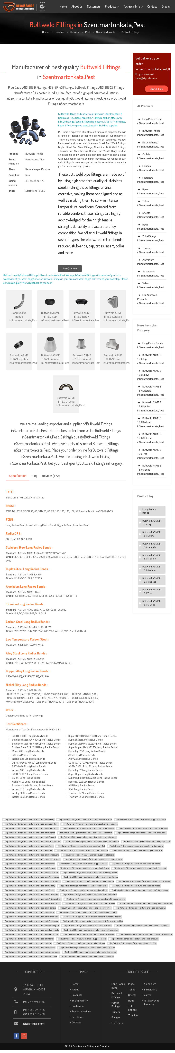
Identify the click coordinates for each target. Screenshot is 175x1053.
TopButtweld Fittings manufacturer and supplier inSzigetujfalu (32, 926)
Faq (34, 476)
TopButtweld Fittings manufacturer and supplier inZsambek (31, 956)
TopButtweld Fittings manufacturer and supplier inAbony (29, 820)
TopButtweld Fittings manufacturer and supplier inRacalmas (146, 903)
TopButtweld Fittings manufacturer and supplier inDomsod (30, 837)
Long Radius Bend (119, 986)
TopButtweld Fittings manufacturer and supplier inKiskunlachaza (94, 859)
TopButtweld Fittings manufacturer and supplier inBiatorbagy (32, 824)
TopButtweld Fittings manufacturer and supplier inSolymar (86, 908)
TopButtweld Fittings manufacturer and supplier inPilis (83, 890)
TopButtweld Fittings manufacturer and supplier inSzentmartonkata (93, 917)
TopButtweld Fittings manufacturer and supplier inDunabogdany (89, 837)
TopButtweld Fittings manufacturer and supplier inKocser (30, 864)
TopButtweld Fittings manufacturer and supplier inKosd (136, 864)
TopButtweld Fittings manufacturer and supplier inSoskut (141, 908)
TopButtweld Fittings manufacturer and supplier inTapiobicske (32, 930)
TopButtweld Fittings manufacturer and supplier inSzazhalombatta (88, 912)
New (27, 175)
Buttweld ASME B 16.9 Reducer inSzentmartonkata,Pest (150, 422)
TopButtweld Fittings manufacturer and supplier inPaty (84, 886)
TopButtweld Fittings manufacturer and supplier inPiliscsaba (31, 895)
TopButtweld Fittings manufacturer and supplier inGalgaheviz (136, 846)
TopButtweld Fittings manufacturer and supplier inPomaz (90, 903)
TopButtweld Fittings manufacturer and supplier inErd (147, 842)
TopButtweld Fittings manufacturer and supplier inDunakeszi (92, 842)
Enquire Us (156, 88)
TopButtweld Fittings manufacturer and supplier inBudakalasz (91, 824)
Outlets (116, 1012)
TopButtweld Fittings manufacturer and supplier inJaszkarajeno (33, 859)
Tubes (131, 989)
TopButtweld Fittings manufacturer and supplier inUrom (81, 943)
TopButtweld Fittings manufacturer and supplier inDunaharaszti (33, 842)
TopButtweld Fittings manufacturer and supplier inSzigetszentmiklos (93, 921)
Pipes (131, 984)
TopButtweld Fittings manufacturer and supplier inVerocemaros (32, 952)
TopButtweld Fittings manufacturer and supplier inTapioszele (31, 934)
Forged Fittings (116, 1004)
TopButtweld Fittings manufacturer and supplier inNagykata (141, 868)
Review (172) (51, 476)
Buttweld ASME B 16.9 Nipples (151, 557)
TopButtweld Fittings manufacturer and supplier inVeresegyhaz (87, 948)
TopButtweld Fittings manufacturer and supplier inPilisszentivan (33, 899)
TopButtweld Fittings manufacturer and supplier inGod (28, 850)
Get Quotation (70, 268)
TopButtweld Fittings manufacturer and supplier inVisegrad (91, 952)
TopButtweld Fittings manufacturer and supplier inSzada (29, 912)
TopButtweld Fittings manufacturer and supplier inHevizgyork (32, 855)
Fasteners (117, 1023)
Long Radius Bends (149, 511)
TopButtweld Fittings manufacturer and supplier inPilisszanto (90, 895)
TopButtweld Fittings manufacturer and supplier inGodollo (83, 850)
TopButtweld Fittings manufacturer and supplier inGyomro (138, 850)
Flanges (116, 1017)
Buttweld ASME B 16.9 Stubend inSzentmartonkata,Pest (150, 438)
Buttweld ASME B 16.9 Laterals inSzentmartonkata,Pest (150, 390)
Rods (131, 1000)
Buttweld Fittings (117, 995)
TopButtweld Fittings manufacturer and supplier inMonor (85, 868)
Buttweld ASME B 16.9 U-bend (151, 603)
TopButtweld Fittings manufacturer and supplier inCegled (30, 833)
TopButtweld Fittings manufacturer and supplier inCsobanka (86, 833)
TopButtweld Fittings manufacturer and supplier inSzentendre (32, 917)
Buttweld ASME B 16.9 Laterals (151, 545)
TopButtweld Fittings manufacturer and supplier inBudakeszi (31, 828)
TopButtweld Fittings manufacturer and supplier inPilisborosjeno (140, 890)
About (75, 989)
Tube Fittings (132, 1008)
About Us (77, 6)
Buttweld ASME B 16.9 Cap (151, 523)
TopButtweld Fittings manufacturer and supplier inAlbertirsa (85, 820)
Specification (17, 476)
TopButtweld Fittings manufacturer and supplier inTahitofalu (143, 926)
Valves (147, 995)
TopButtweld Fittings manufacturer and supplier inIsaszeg (89, 855)
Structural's (150, 989)
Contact (152, 6)
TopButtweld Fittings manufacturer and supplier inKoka (84, 864)
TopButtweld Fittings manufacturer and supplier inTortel (29, 939)
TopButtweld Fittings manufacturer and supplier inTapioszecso (91, 930)
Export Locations (81, 1011)
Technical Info (133, 6)
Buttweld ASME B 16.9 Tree (151, 591)
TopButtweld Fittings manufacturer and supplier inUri (28, 943)
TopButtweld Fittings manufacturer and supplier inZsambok (88, 956)
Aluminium (150, 984)
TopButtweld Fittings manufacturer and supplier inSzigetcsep (31, 921)
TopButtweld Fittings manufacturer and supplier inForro (29, 846)
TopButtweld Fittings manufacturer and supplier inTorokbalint (145, 934)
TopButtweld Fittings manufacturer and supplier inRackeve (30, 908)
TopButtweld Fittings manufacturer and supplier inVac (133, 943)
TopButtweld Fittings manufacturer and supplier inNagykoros (31, 873)
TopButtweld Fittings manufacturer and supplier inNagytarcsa (91, 877)
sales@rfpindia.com (146, 78)
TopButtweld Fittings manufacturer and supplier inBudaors (88, 828)
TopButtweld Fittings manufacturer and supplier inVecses (30, 948)
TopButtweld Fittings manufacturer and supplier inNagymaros (32, 877)
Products (112, 6)
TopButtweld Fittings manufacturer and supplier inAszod (141, 820)
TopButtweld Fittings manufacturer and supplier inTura (82, 939)
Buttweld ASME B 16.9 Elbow (151, 534)
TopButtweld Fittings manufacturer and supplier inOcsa (90, 881)
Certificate (78, 1017)
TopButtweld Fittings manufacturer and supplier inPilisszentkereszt (96, 899)
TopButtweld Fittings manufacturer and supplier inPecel (137, 886)
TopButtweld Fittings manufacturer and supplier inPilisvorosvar (32, 903)
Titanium (133, 1015)
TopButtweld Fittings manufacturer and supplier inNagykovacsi (90, 873)
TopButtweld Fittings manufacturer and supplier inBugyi (143, 828)
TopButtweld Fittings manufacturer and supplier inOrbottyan (145, 881)
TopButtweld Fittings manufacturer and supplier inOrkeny (30, 886)
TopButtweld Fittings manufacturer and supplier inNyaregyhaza (33, 881)
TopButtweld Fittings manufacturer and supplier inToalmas (88, 934)
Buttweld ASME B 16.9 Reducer (151, 568)
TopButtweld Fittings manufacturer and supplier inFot (82, 846)
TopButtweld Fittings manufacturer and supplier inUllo (134, 939)
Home (63, 6)
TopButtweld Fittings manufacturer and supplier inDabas (142, 833)
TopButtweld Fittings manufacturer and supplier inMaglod (30, 868)
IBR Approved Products (151, 1002)
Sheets (132, 995)
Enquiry (166, 6)
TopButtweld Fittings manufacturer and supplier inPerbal (30, 890)
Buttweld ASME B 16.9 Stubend (151, 580)
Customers (93, 6)
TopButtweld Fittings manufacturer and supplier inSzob (88, 926)
